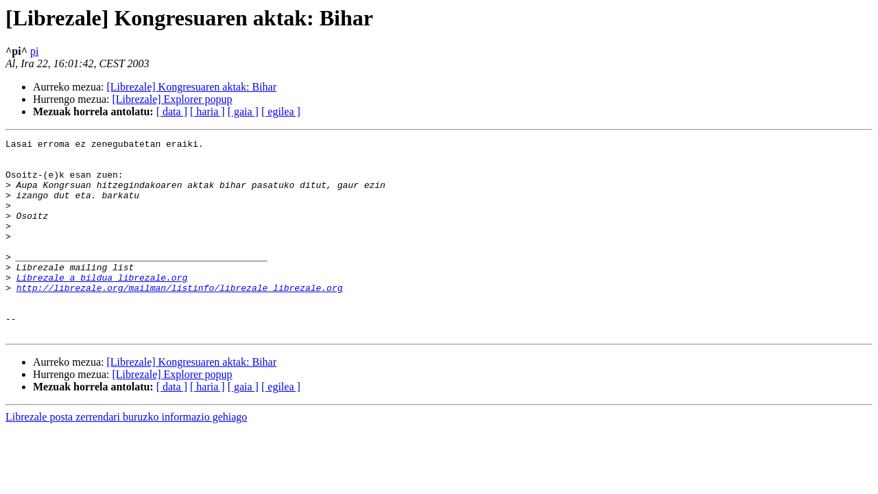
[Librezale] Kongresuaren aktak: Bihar (191, 87)
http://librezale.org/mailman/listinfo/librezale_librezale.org (179, 318)
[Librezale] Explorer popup (172, 99)
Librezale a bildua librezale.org (102, 306)
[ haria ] (207, 111)
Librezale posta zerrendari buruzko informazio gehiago (126, 456)
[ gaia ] (243, 111)
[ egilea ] (280, 111)
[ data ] (171, 111)
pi (34, 51)
